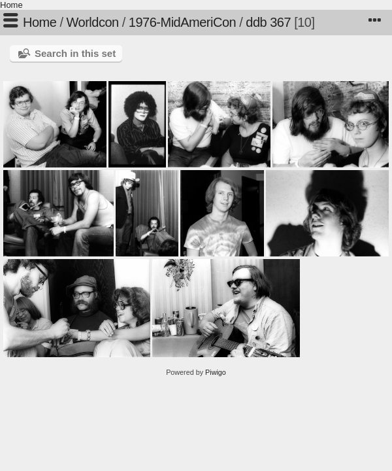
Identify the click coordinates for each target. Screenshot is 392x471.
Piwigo (215, 372)
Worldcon (93, 22)
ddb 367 (268, 22)
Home (11, 5)
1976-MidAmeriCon (182, 22)
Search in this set (75, 53)
